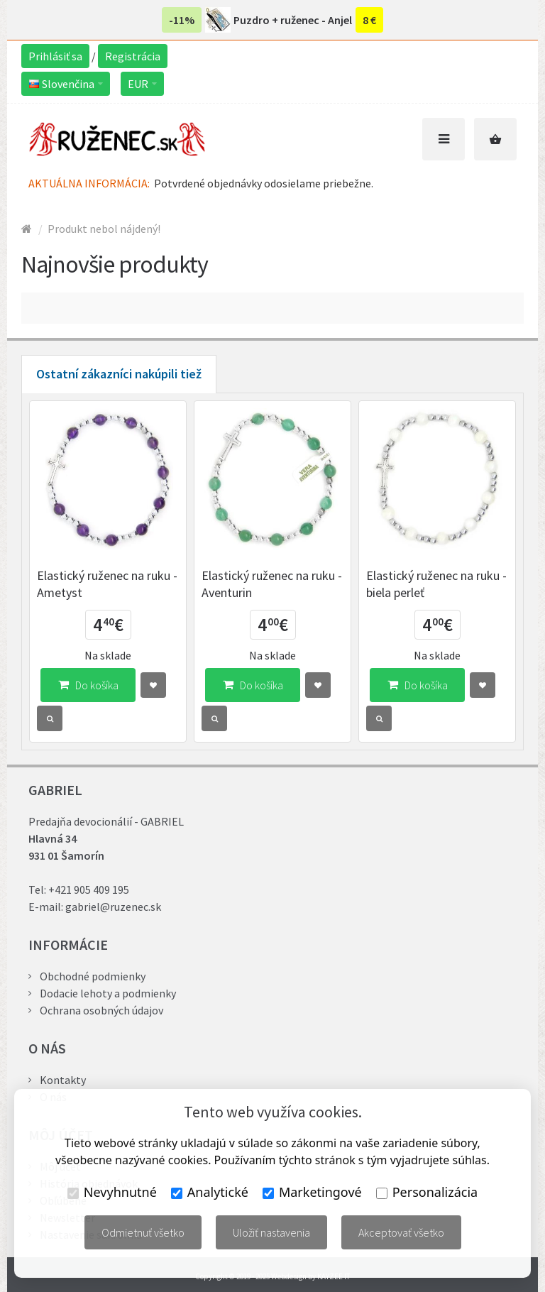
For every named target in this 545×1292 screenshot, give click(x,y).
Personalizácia (427, 1191)
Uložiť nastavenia (271, 1232)
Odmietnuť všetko (143, 1232)
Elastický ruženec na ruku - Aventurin (272, 584)
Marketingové (312, 1191)
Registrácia (132, 56)
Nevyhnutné (112, 1191)
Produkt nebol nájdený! (104, 228)
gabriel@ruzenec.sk (113, 906)
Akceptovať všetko (401, 1232)
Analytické (209, 1191)
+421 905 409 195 (88, 889)
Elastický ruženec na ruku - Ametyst (107, 584)
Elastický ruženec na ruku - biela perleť (436, 584)
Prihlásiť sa (55, 56)
